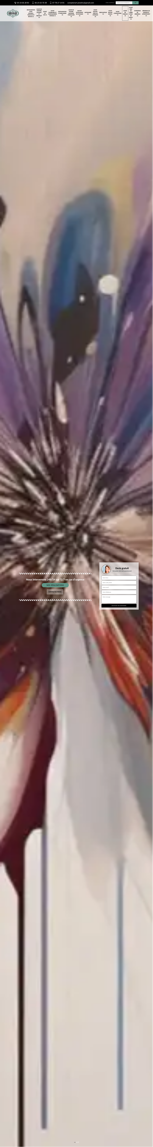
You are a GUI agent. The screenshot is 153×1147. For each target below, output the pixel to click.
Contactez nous (55, 592)
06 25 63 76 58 (39, 3)
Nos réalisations (55, 585)
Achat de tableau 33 (125, 13)
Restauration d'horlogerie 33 (62, 13)
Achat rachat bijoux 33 (110, 13)
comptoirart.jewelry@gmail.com (80, 3)
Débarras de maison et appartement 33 (146, 13)
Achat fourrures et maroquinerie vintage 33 (52, 13)
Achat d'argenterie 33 (117, 13)
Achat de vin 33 (45, 13)
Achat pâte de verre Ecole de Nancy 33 (131, 13)
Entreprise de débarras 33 (137, 13)
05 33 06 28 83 (21, 3)
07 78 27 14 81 (57, 3)
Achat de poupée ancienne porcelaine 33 (71, 13)
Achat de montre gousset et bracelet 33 (39, 13)
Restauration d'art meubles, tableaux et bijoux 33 (31, 13)
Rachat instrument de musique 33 (79, 13)
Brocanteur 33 (103, 13)
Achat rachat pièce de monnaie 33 (95, 13)
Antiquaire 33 (88, 13)
